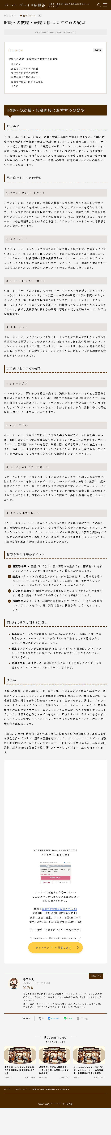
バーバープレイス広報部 (24, 5)
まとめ (15, 86)
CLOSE (98, 50)
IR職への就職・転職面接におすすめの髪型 (33, 59)
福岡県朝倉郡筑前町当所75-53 (59, 908)
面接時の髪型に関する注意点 (27, 81)
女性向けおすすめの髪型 (24, 72)
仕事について (27, 16)
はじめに (16, 64)
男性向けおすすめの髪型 (24, 68)
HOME (7, 1089)
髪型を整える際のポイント (25, 77)
